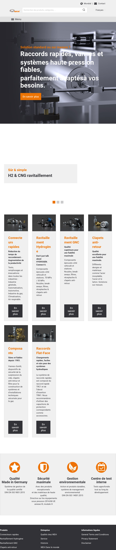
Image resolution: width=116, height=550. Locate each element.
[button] (100, 10)
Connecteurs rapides (9, 534)
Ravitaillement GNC (9, 543)
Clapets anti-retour (8, 547)
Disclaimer (86, 543)
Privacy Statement (89, 539)
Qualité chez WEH (49, 534)
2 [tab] (58, 202)
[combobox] (54, 10)
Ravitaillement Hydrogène (11, 539)
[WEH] (14, 10)
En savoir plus (31, 96)
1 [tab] (54, 202)
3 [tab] (62, 202)
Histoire (44, 543)
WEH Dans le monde (50, 547)
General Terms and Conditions (95, 534)
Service (44, 539)
